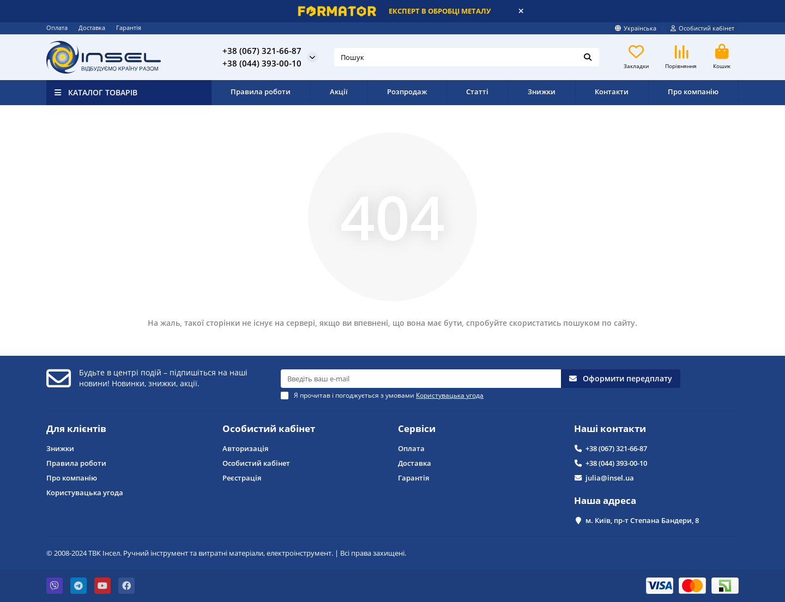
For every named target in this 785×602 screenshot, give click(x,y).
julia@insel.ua (609, 478)
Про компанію (693, 91)
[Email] (421, 378)
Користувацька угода (84, 492)
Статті (477, 91)
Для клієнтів (76, 428)
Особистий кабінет (268, 428)
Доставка (91, 27)
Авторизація (245, 448)
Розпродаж (407, 91)
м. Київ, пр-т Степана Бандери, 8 (642, 520)
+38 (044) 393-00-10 (261, 63)
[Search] (467, 57)
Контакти (612, 91)
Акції (339, 91)
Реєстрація (241, 478)
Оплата (57, 27)
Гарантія (128, 27)
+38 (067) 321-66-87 (261, 50)
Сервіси (417, 428)
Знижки (541, 91)
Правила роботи (261, 91)
